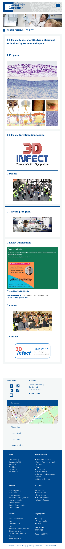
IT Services (12, 493)
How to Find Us (14, 524)
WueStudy (39, 490)
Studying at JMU (14, 462)
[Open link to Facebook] (17, 390)
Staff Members (41, 472)
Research (12, 465)
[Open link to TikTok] (17, 386)
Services (11, 486)
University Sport (14, 495)
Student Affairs (14, 503)
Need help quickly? (15, 538)
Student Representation (17, 505)
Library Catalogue (42, 500)
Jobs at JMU (40, 469)
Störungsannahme (15, 531)
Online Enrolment (42, 498)
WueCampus (40, 493)
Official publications (43, 479)
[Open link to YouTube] (10, 395)
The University (13, 460)
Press (10, 526)
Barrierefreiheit (50, 546)
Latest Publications (20, 242)
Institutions (12, 469)
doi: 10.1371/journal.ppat (19, 298)
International (13, 472)
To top (38, 524)
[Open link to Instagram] (10, 386)
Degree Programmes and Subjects (45, 463)
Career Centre (13, 508)
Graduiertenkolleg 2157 (20, 30)
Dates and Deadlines (43, 460)
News (37, 467)
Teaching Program (20, 211)
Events (13, 305)
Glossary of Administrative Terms (45, 475)
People (13, 173)
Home (10, 455)
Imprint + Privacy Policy (17, 546)
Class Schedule (41, 495)
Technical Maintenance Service (17, 534)
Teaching (11, 467)
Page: (37, 534)
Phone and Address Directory (15, 520)
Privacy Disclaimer (35, 546)
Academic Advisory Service (18, 498)
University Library (14, 491)
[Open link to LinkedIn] (10, 390)
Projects (14, 55)
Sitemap (38, 519)
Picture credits (41, 521)
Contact (13, 336)
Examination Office (15, 500)
